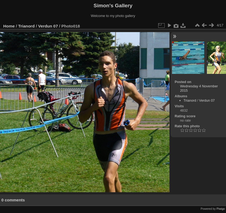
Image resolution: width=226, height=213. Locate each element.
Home (9, 26)
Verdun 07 (48, 26)
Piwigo (221, 208)
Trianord (26, 26)
